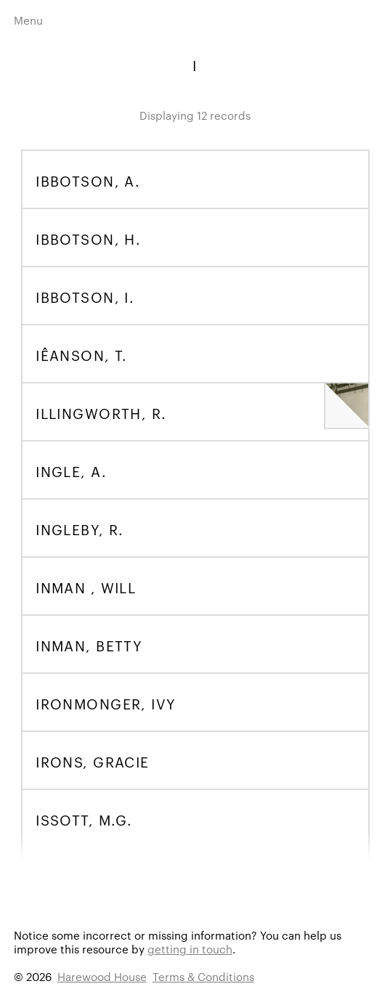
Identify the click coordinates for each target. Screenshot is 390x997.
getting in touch (189, 948)
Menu (28, 20)
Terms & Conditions (203, 976)
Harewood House (102, 976)
